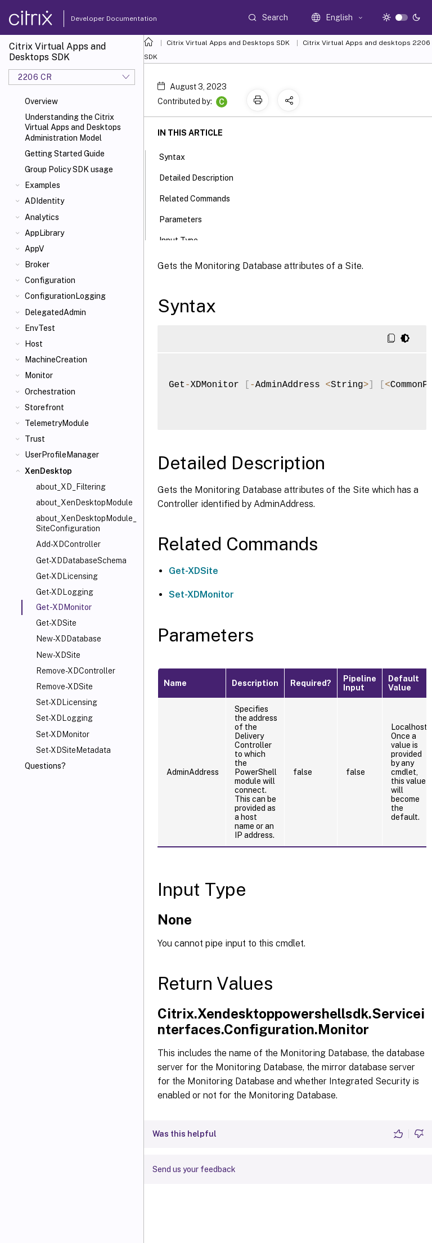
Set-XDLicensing (66, 702)
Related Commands (200, 197)
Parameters (186, 218)
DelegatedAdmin (55, 312)
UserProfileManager (62, 454)
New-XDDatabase (68, 638)
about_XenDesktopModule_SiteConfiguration (86, 523)
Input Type (184, 239)
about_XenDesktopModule (84, 502)
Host (34, 343)
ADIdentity (44, 200)
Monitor (39, 375)
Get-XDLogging (64, 591)
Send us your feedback (194, 1169)
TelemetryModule (57, 423)
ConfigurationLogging (65, 295)
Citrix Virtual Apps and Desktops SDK (228, 43)
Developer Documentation (96, 19)
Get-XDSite (56, 622)
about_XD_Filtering (71, 486)
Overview (41, 101)
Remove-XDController (75, 670)
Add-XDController (68, 544)
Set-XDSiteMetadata (73, 750)
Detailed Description (202, 176)
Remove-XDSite (64, 686)
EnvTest (40, 328)
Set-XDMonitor (62, 734)
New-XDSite (58, 654)
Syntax (178, 155)
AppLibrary (44, 232)
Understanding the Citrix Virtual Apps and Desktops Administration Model (73, 127)
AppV (34, 248)
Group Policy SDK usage (69, 169)
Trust (35, 438)
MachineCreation (56, 359)
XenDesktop (48, 470)
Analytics (42, 217)
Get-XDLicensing (67, 576)
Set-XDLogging (64, 718)
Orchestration (50, 391)
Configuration (50, 280)
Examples (42, 185)
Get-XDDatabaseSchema (81, 560)
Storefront (44, 407)
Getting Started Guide (65, 153)
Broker (37, 264)
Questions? (45, 765)
